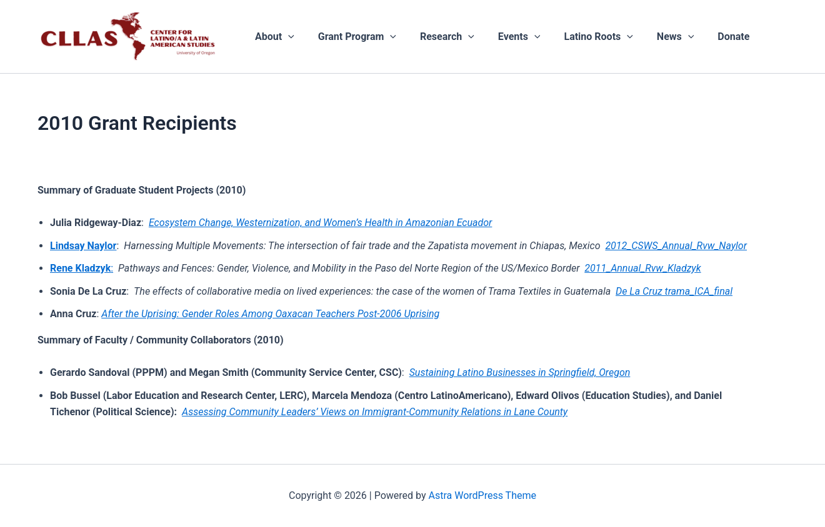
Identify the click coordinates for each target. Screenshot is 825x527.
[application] (286, 37)
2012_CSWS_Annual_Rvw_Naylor (676, 246)
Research (438, 37)
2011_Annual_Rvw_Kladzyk (642, 268)
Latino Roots (581, 37)
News (655, 37)
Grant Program (351, 37)
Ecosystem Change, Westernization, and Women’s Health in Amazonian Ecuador (320, 223)
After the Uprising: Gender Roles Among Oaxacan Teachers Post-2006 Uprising (270, 314)
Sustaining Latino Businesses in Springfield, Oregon (520, 372)
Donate (709, 36)
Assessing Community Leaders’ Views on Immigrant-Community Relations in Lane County (375, 412)
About (272, 37)
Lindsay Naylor (83, 246)
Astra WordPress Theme (482, 495)
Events (506, 37)
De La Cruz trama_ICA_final (674, 291)
